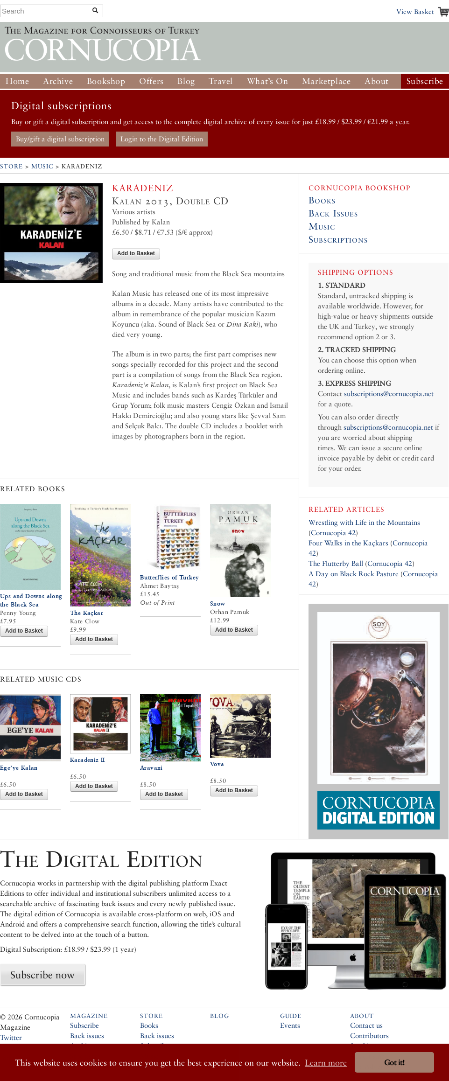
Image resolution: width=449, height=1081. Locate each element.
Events (290, 1025)
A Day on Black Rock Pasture (354, 574)
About (377, 81)
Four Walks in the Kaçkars (348, 543)
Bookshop (106, 81)
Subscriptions (338, 239)
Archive (58, 81)
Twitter (11, 1037)
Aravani (151, 767)
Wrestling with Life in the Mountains (364, 522)
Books (322, 200)
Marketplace (326, 81)
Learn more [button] (326, 1062)
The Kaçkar (86, 612)
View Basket (415, 11)
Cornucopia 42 (333, 533)
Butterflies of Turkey (169, 577)
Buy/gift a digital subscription (60, 139)
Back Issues (333, 213)
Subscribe (425, 81)
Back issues (87, 1035)
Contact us (366, 1025)
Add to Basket (136, 253)
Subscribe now (42, 975)
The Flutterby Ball (336, 563)
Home (17, 81)
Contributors (369, 1035)
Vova (217, 763)
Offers (151, 81)
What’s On (267, 81)
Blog (186, 81)
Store (11, 166)
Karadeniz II (87, 759)
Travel (221, 81)
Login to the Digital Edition (161, 139)
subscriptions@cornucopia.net (389, 394)
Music (42, 166)
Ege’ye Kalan (19, 767)
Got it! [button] (394, 1062)
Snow (217, 603)
